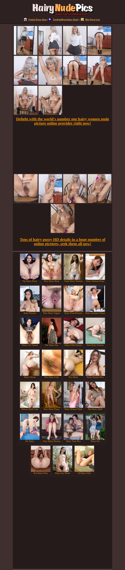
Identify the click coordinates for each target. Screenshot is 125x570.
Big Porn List (90, 19)
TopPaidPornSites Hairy (64, 19)
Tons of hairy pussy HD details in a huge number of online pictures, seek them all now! (62, 241)
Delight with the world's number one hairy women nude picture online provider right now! (62, 121)
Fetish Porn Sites (35, 19)
